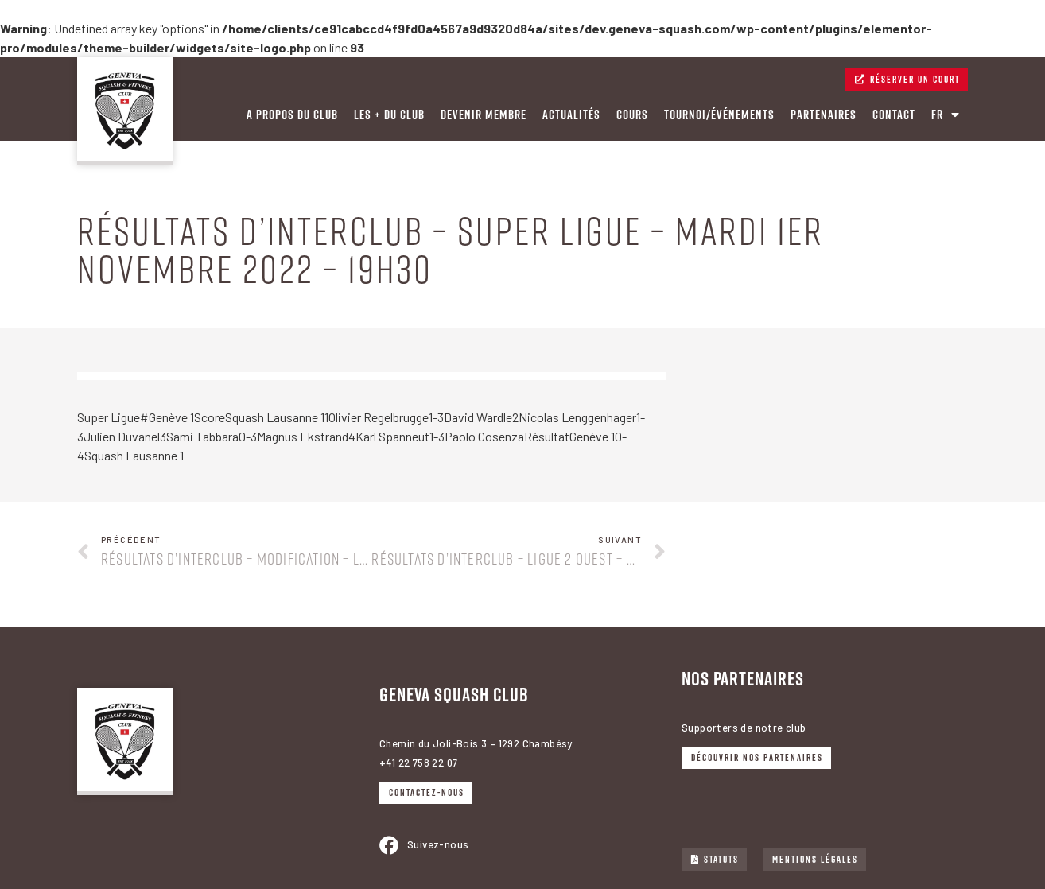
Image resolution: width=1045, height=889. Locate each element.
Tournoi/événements (719, 114)
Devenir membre (483, 114)
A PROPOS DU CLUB (292, 114)
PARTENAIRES (824, 114)
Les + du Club (389, 114)
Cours (632, 114)
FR (945, 114)
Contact (893, 114)
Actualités (571, 114)
